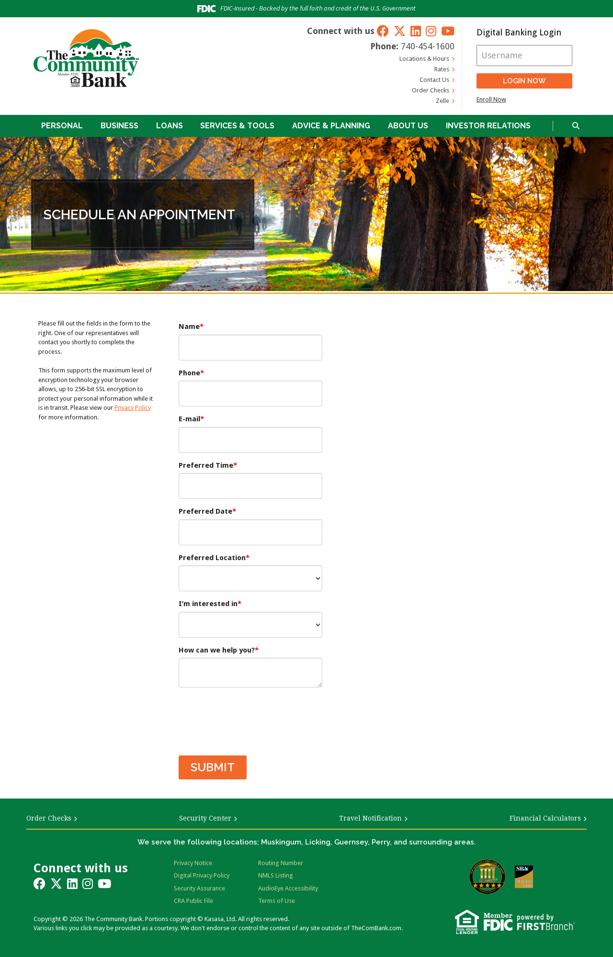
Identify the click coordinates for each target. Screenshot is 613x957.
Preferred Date (205, 511)
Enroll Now (491, 99)
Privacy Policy (132, 407)
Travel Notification (370, 818)
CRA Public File (193, 900)
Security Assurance (199, 888)
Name (189, 326)
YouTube (447, 31)
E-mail (189, 419)
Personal (62, 125)
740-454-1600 (427, 46)
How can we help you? (217, 650)
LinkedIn (415, 31)
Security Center (205, 818)
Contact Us (434, 79)
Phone (189, 373)
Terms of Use (276, 900)
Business (119, 125)
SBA (524, 877)
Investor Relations (488, 125)
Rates (441, 69)
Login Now (524, 81)
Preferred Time (206, 465)
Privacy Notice (193, 863)
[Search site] (575, 126)
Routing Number (280, 863)
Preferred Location (212, 557)
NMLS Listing (275, 875)
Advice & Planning (331, 125)
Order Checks (430, 90)
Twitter (400, 31)
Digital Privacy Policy (201, 875)
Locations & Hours (424, 58)
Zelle (442, 100)
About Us (408, 125)
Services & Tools (237, 125)
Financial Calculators (545, 818)
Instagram (431, 31)
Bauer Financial (487, 876)
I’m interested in (208, 603)
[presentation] (251, 716)
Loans (169, 125)
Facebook (383, 31)
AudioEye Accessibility (288, 888)
